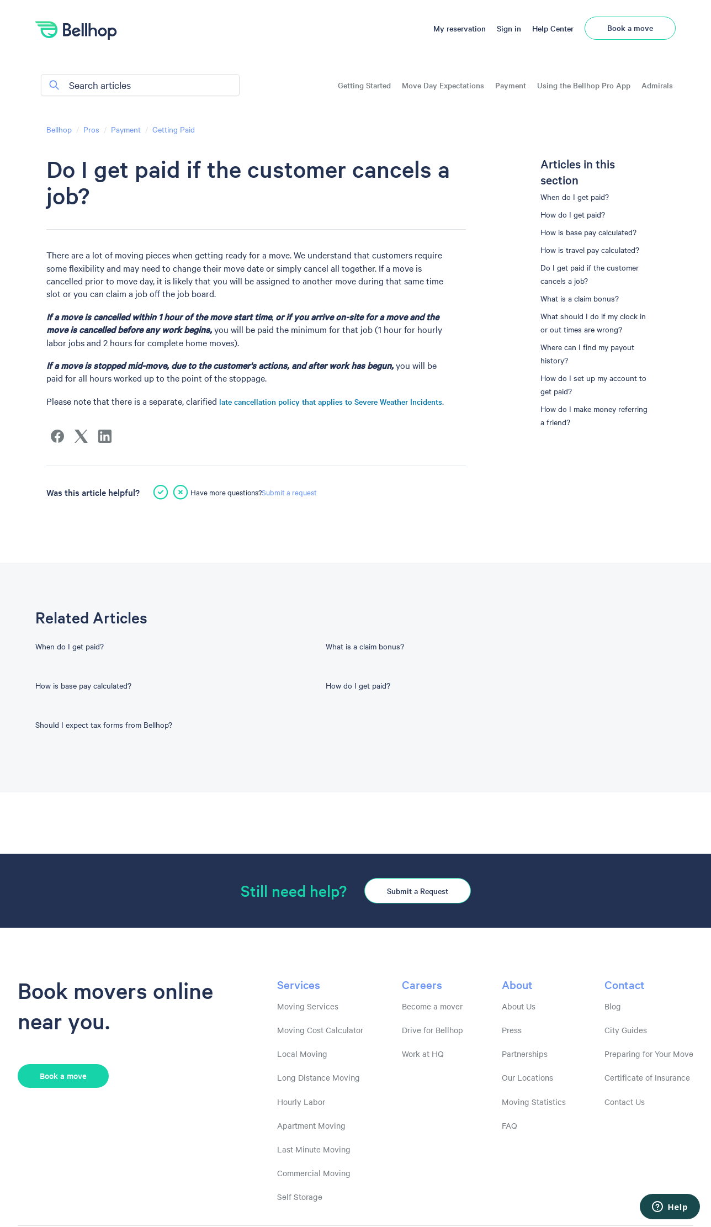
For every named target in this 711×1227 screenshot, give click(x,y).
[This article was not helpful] (180, 492)
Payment (510, 85)
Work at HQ (423, 1053)
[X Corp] (81, 436)
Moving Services (307, 1006)
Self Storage (299, 1196)
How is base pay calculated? (588, 231)
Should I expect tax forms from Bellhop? (103, 724)
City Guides (625, 1029)
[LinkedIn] (105, 436)
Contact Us (624, 1101)
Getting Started (364, 85)
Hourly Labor (301, 1101)
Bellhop (59, 129)
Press (512, 1029)
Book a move (630, 27)
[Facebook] (57, 436)
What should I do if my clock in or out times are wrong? (593, 322)
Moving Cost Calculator (320, 1029)
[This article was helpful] (160, 492)
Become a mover (432, 1006)
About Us (518, 1006)
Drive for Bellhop (432, 1029)
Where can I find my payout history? (587, 353)
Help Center (553, 28)
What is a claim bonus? (579, 298)
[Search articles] (140, 85)
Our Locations (527, 1077)
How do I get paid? (572, 214)
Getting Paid (173, 129)
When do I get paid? (574, 196)
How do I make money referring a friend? (594, 415)
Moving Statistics (534, 1101)
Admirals (657, 85)
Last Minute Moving (314, 1149)
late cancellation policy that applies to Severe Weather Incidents (330, 401)
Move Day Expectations (443, 85)
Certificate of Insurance (647, 1077)
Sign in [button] (509, 28)
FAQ (509, 1125)
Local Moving (302, 1053)
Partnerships (525, 1053)
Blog (612, 1006)
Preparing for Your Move (648, 1053)
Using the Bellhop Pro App (583, 85)
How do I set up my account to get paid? (593, 384)
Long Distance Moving (318, 1077)
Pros (91, 129)
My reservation (459, 28)
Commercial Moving (314, 1172)
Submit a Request (417, 890)
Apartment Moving (311, 1125)
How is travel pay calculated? (589, 249)
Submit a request (289, 492)
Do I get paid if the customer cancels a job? (589, 274)
